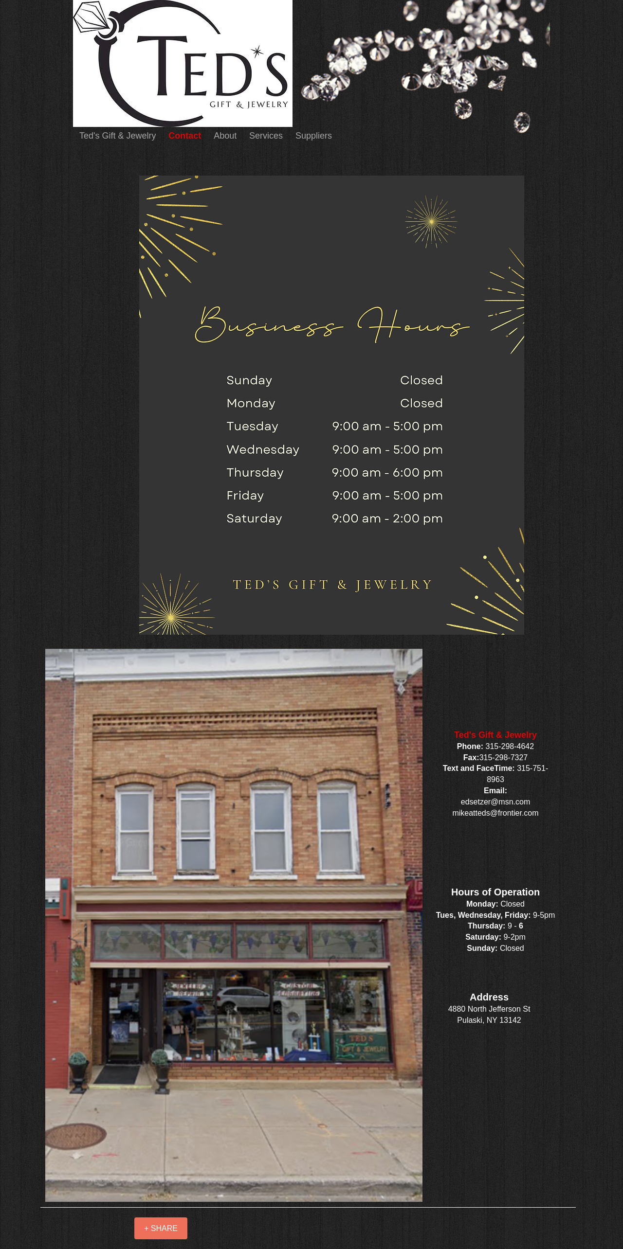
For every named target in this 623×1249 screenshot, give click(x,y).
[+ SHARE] (160, 1228)
